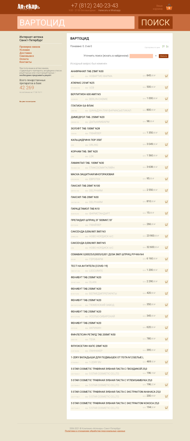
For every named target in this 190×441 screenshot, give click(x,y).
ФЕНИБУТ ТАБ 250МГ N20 (86, 277)
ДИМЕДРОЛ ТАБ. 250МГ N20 (87, 117)
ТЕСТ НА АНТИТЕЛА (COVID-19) (89, 265)
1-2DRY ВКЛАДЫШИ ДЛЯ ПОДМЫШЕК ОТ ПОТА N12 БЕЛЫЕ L (107, 357)
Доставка (25, 52)
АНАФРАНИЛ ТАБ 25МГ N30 (87, 71)
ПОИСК (155, 22)
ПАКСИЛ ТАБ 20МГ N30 (85, 197)
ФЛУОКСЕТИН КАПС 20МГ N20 (89, 345)
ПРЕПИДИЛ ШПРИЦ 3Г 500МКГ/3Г (91, 220)
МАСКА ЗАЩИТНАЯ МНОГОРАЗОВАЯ (92, 174)
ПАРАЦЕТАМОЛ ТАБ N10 (85, 208)
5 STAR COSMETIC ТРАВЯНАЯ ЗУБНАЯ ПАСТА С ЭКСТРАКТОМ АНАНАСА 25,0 (116, 391)
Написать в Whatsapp (109, 10)
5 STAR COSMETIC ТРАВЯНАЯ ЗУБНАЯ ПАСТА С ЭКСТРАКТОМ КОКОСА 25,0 (115, 403)
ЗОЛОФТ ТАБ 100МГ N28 (85, 128)
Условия (24, 49)
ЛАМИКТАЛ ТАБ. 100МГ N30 (87, 162)
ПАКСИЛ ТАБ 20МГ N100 (85, 185)
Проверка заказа (29, 46)
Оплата (24, 59)
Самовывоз (26, 55)
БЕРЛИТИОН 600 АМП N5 (86, 94)
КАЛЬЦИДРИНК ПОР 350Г (86, 139)
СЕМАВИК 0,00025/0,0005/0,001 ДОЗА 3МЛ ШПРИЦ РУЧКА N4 (107, 254)
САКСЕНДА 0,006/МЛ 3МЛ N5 (88, 242)
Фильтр (163, 56)
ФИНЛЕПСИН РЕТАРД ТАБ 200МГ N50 (93, 334)
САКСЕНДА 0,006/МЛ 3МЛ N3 (88, 231)
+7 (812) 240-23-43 (94, 5)
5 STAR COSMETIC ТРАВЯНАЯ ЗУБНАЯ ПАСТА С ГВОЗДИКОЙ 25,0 (109, 368)
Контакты (25, 61)
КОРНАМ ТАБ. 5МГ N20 (84, 151)
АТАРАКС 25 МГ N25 (82, 82)
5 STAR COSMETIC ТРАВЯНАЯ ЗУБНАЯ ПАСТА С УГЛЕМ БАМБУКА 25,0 (111, 380)
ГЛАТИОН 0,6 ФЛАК (82, 105)
